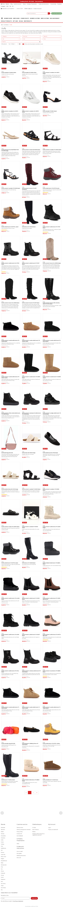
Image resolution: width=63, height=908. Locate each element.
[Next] (37, 792)
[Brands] (7, 4)
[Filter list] (21, 42)
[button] (18, 901)
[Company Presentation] (32, 4)
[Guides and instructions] (44, 4)
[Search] (49, 13)
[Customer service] (17, 4)
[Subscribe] (34, 898)
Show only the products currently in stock (34, 44)
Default (13, 44)
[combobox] (35, 13)
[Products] (2, 18)
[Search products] (35, 13)
